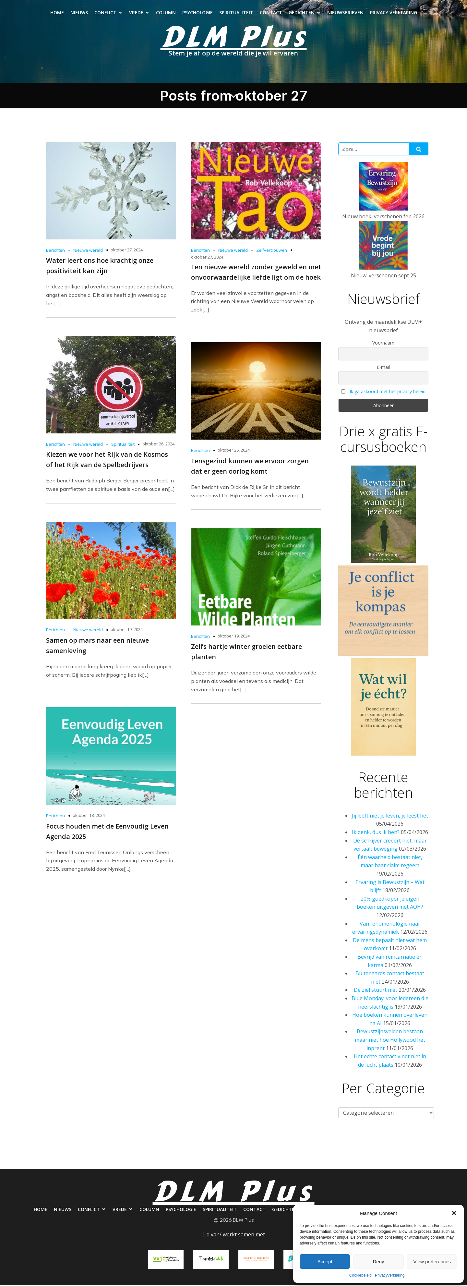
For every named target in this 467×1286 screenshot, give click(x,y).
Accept (324, 1261)
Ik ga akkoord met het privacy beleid (387, 392)
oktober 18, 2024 (89, 816)
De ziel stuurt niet (375, 990)
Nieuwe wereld (88, 251)
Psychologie (197, 13)
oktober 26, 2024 (158, 445)
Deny (378, 1261)
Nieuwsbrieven (345, 13)
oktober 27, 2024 (127, 251)
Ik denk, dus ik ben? (376, 833)
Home (57, 13)
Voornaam (383, 344)
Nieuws (79, 13)
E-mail (383, 368)
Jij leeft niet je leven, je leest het (390, 816)
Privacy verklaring (393, 13)
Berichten (55, 251)
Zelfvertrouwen (271, 251)
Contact (271, 13)
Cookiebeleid (360, 1275)
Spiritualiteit (236, 13)
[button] (454, 1213)
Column (166, 13)
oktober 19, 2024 (127, 630)
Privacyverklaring (389, 1275)
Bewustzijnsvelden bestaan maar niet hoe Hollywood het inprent (390, 1040)
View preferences (432, 1261)
